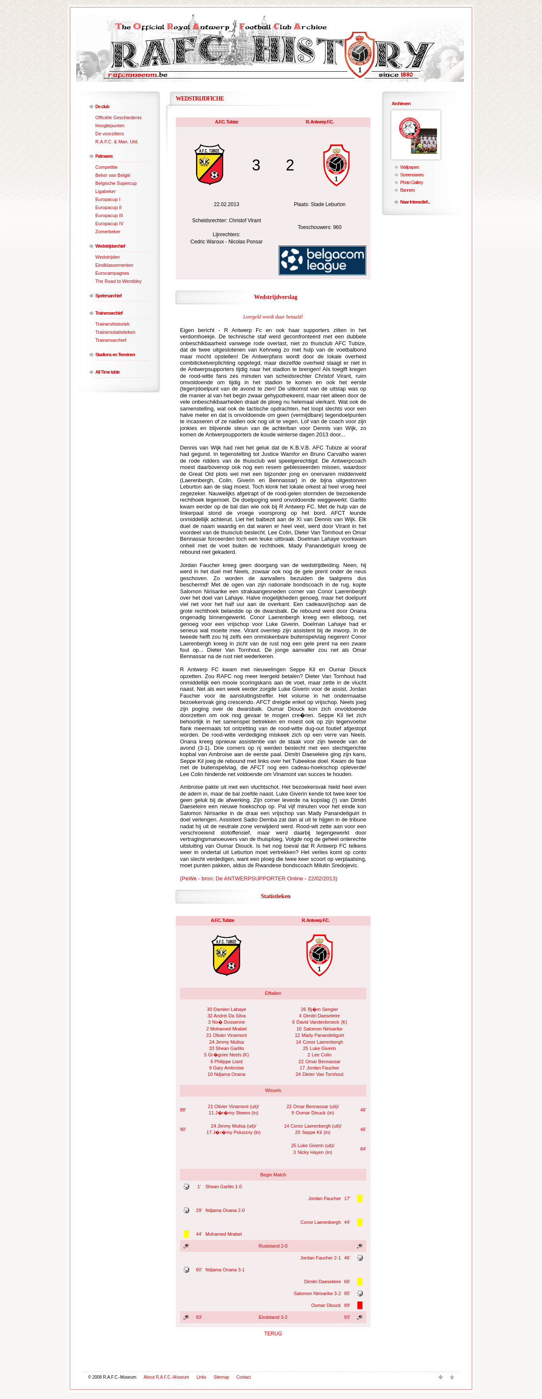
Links (201, 1377)
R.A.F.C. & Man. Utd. (116, 141)
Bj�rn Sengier (323, 1009)
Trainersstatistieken (115, 332)
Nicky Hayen (311, 1152)
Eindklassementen (114, 265)
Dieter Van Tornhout (322, 1074)
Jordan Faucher (323, 1067)
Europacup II (108, 207)
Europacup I (107, 199)
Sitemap (221, 1377)
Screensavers (411, 174)
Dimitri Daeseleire (321, 1015)
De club (102, 106)
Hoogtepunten (109, 125)
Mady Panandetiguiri (323, 1035)
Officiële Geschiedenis (118, 117)
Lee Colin (321, 1054)
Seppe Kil (312, 1132)
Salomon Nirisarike (322, 1028)
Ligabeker (105, 191)
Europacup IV (109, 223)
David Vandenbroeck (317, 1022)
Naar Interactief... (415, 201)
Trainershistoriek (112, 324)
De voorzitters (109, 133)
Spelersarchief (108, 295)
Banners (407, 190)
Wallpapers (409, 167)
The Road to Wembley (118, 281)
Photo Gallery (411, 182)
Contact (243, 1377)
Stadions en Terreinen (115, 354)
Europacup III (109, 215)
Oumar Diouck (310, 1112)
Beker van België (112, 175)
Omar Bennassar (322, 1061)
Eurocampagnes (112, 273)
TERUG (273, 1334)
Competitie (106, 167)
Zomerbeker (107, 231)
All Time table (107, 371)
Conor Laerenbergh (323, 1041)
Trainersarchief (108, 313)
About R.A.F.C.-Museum (166, 1377)
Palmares (104, 156)
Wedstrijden (107, 257)
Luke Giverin (323, 1048)
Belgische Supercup (116, 183)
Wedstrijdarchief (110, 246)
